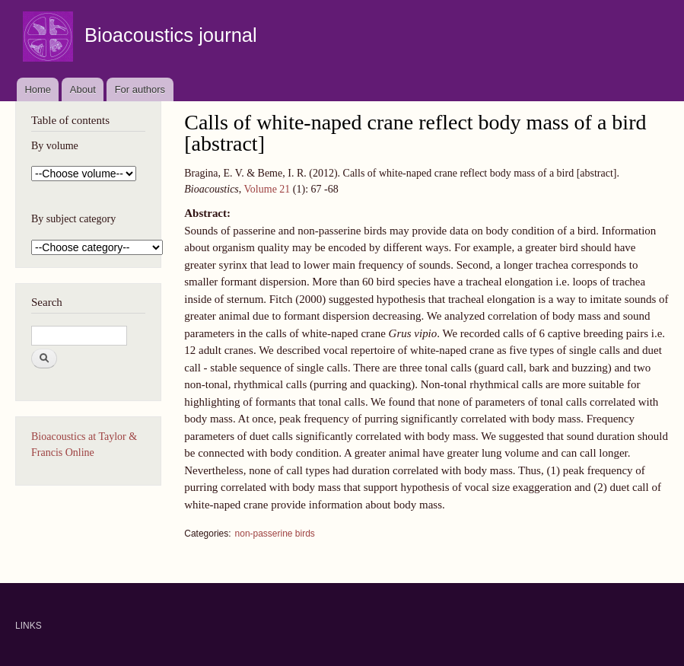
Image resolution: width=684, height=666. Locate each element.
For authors (140, 89)
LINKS (28, 625)
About (83, 89)
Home (37, 89)
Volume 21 (267, 189)
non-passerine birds (275, 533)
